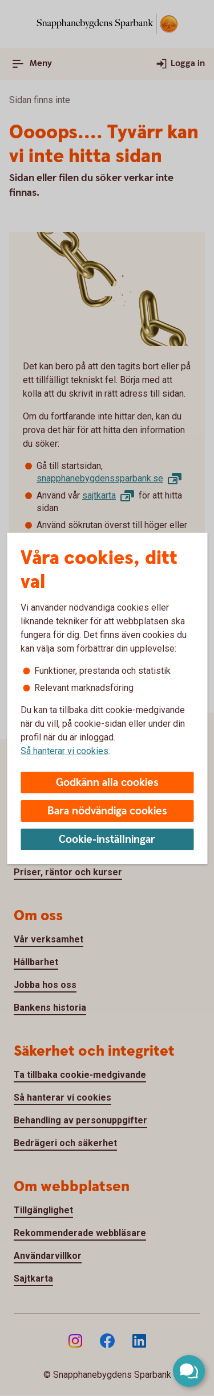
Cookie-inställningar (107, 840)
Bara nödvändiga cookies (107, 811)
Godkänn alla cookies (107, 783)
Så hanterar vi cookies (64, 751)
